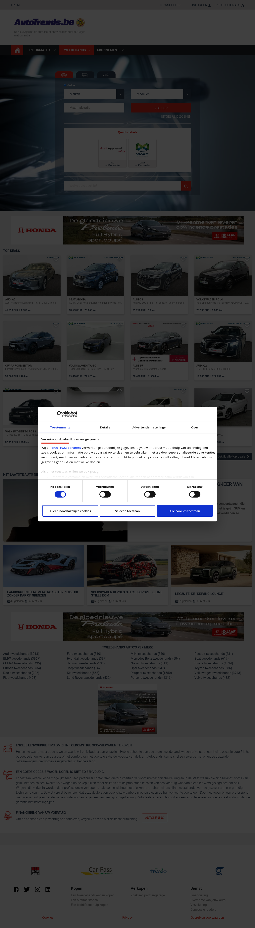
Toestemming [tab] (60, 427)
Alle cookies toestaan (185, 511)
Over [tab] (194, 427)
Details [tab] (105, 427)
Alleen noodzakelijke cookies (70, 511)
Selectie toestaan (127, 511)
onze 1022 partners (66, 448)
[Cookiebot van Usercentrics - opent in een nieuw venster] (59, 414)
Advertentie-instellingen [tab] (150, 427)
